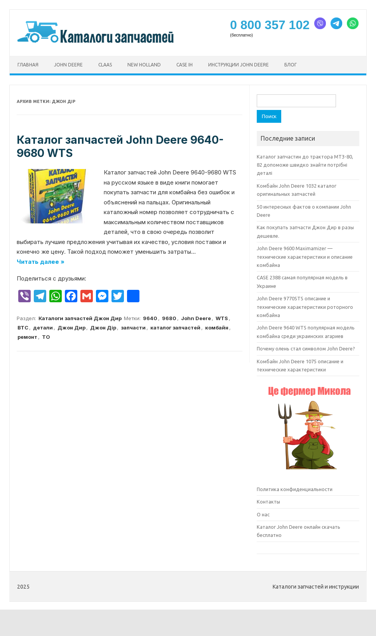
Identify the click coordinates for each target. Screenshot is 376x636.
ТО (46, 337)
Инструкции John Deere (238, 64)
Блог (290, 64)
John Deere (68, 64)
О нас (263, 514)
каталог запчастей (175, 327)
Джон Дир (71, 327)
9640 (150, 318)
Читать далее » (40, 261)
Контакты (268, 501)
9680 (169, 318)
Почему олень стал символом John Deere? (306, 348)
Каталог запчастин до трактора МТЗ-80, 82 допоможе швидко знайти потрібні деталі (305, 165)
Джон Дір (103, 327)
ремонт (27, 337)
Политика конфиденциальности (294, 489)
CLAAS (105, 64)
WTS (222, 318)
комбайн (216, 327)
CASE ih (184, 64)
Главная (27, 64)
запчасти (133, 327)
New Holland (144, 64)
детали (43, 327)
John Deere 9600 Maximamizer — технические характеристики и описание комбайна (305, 257)
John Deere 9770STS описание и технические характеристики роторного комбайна (305, 307)
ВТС (22, 327)
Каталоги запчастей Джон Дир (80, 318)
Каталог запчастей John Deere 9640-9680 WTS (120, 146)
